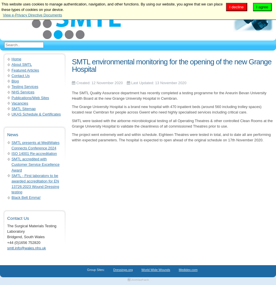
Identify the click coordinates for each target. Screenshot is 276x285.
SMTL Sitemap (24, 109)
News (12, 134)
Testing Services (25, 86)
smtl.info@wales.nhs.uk (26, 248)
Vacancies (20, 103)
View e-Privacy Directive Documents (32, 15)
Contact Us (21, 76)
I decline (236, 7)
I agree (262, 7)
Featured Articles (25, 70)
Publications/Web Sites (30, 98)
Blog (15, 81)
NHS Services (23, 92)
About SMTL (22, 64)
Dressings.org (123, 269)
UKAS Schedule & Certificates (36, 114)
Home (16, 59)
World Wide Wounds (155, 269)
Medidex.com (188, 269)
